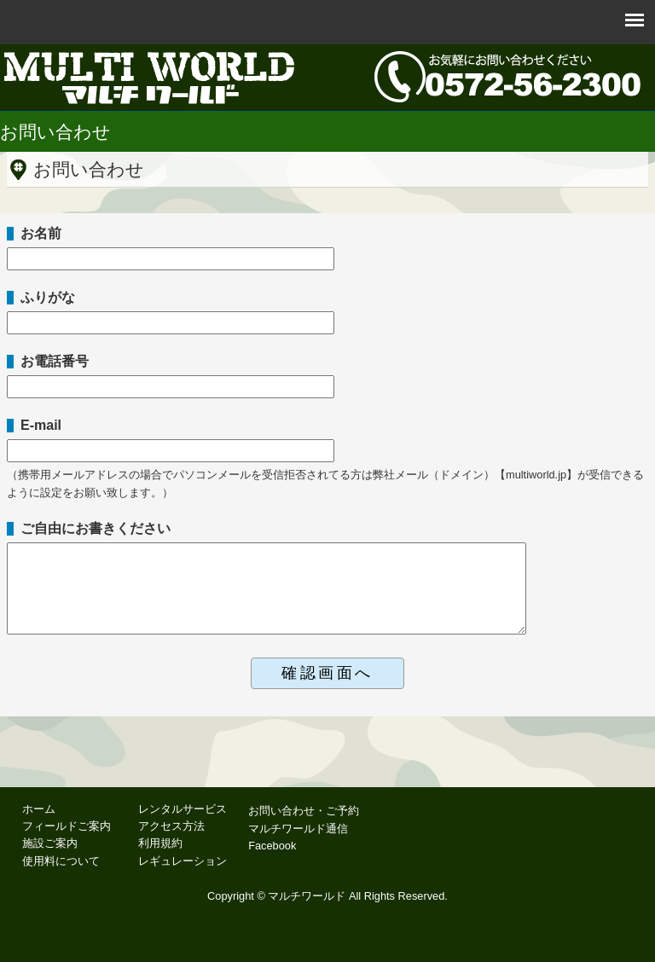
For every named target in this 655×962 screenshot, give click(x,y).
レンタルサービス (182, 809)
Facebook (272, 845)
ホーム (38, 809)
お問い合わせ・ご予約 (303, 810)
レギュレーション (182, 861)
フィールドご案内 (66, 826)
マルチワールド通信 (298, 828)
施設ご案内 (50, 843)
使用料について (61, 861)
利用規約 (160, 843)
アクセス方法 (171, 826)
